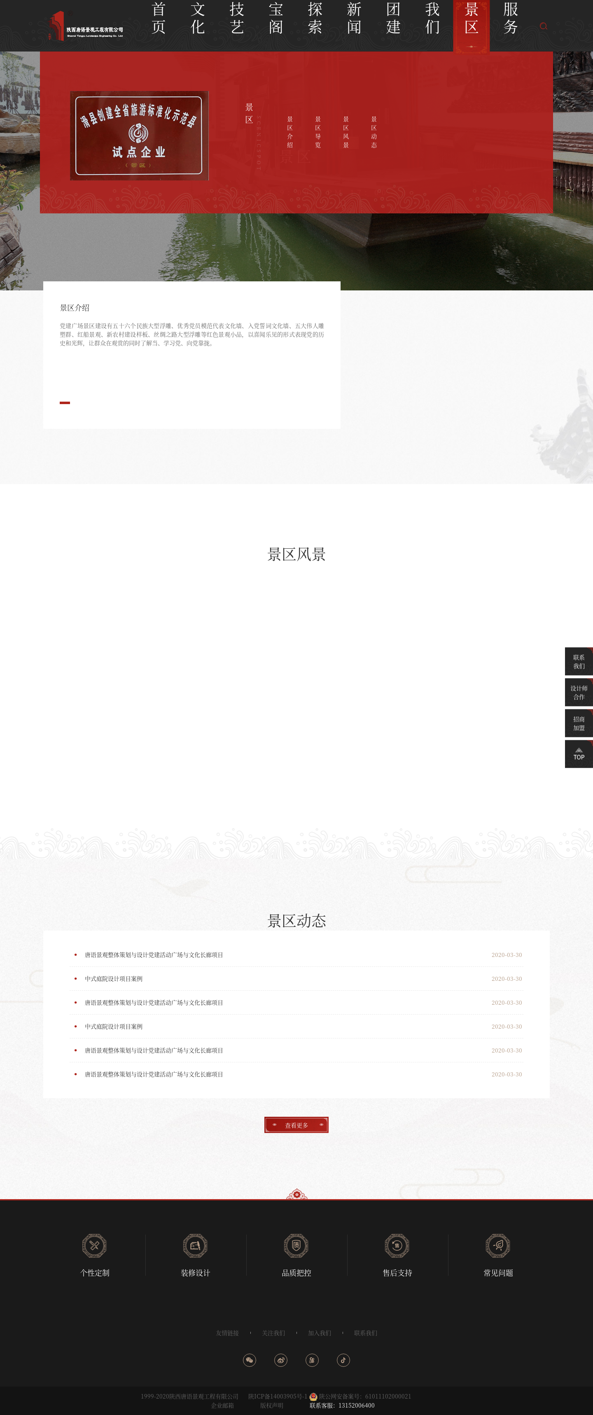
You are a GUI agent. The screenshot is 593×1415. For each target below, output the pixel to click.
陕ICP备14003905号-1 (278, 1396)
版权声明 (271, 1405)
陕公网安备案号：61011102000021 (365, 1396)
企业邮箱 (222, 1405)
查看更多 (296, 1125)
